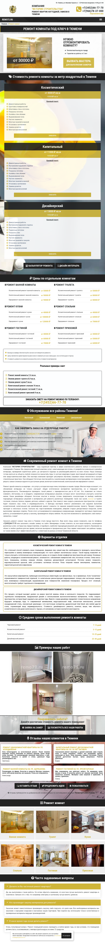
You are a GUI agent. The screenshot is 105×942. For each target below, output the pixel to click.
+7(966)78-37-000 (92, 11)
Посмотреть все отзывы (86, 671)
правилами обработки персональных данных (40, 856)
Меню (100, 18)
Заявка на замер (32, 608)
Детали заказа (10, 845)
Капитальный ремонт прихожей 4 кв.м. (24, 273)
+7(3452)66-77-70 (92, 7)
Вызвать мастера (78, 62)
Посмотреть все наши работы (65, 608)
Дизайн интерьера (68, 147)
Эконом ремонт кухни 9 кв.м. (20, 263)
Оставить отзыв (27, 665)
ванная (91, 379)
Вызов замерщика (67, 923)
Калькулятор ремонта (39, 147)
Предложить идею (53, 665)
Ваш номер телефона (12, 839)
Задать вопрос (52, 815)
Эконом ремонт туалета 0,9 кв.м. (21, 259)
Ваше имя (8, 832)
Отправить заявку (15, 861)
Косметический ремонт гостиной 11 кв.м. (25, 270)
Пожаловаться (78, 665)
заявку (53, 314)
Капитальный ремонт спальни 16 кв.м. (24, 266)
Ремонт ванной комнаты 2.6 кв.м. (22, 256)
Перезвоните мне (96, 14)
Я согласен (66, 935)
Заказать (20, 136)
